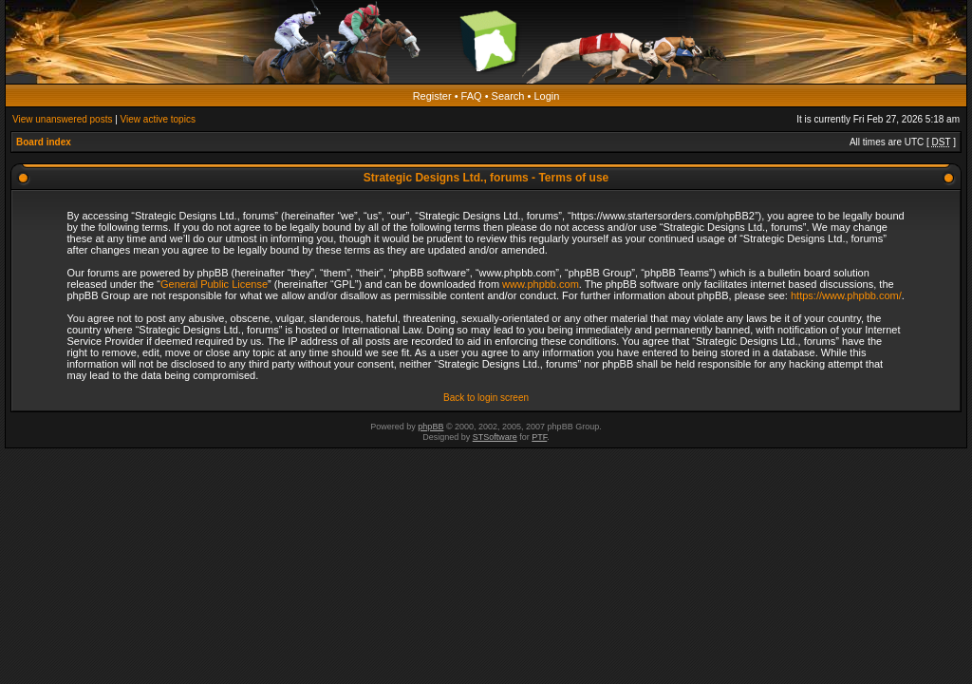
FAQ (471, 96)
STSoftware (495, 437)
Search (508, 96)
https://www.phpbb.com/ (846, 295)
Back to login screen (486, 397)
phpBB (430, 426)
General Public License (214, 284)
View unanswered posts (62, 119)
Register (432, 96)
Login (546, 96)
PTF (539, 437)
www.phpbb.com (540, 284)
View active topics (158, 119)
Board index (43, 142)
